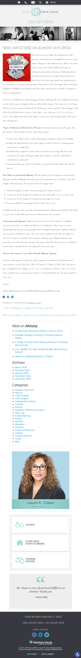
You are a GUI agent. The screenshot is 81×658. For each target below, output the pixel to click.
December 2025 (23, 376)
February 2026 (22, 370)
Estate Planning (23, 416)
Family (18, 418)
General (19, 421)
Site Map (32, 654)
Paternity (19, 427)
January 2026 (21, 373)
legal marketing (38, 649)
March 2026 (21, 367)
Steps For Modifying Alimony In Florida (34, 356)
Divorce (19, 407)
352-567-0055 (40, 22)
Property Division (23, 436)
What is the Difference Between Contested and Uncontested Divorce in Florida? (39, 315)
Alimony (19, 393)
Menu (53, 2)
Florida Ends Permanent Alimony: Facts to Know (39, 331)
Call (26, 2)
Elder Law (20, 413)
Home (19, 2)
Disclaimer (47, 654)
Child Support (21, 398)
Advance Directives (24, 390)
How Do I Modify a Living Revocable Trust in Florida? (28, 308)
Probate (19, 433)
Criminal (19, 404)
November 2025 (23, 379)
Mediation (20, 424)
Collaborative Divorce (25, 401)
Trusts (18, 439)
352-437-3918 (57, 623)
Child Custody (22, 395)
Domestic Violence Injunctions (30, 410)
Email (33, 2)
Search (40, 2)
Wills (17, 441)
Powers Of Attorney (24, 430)
